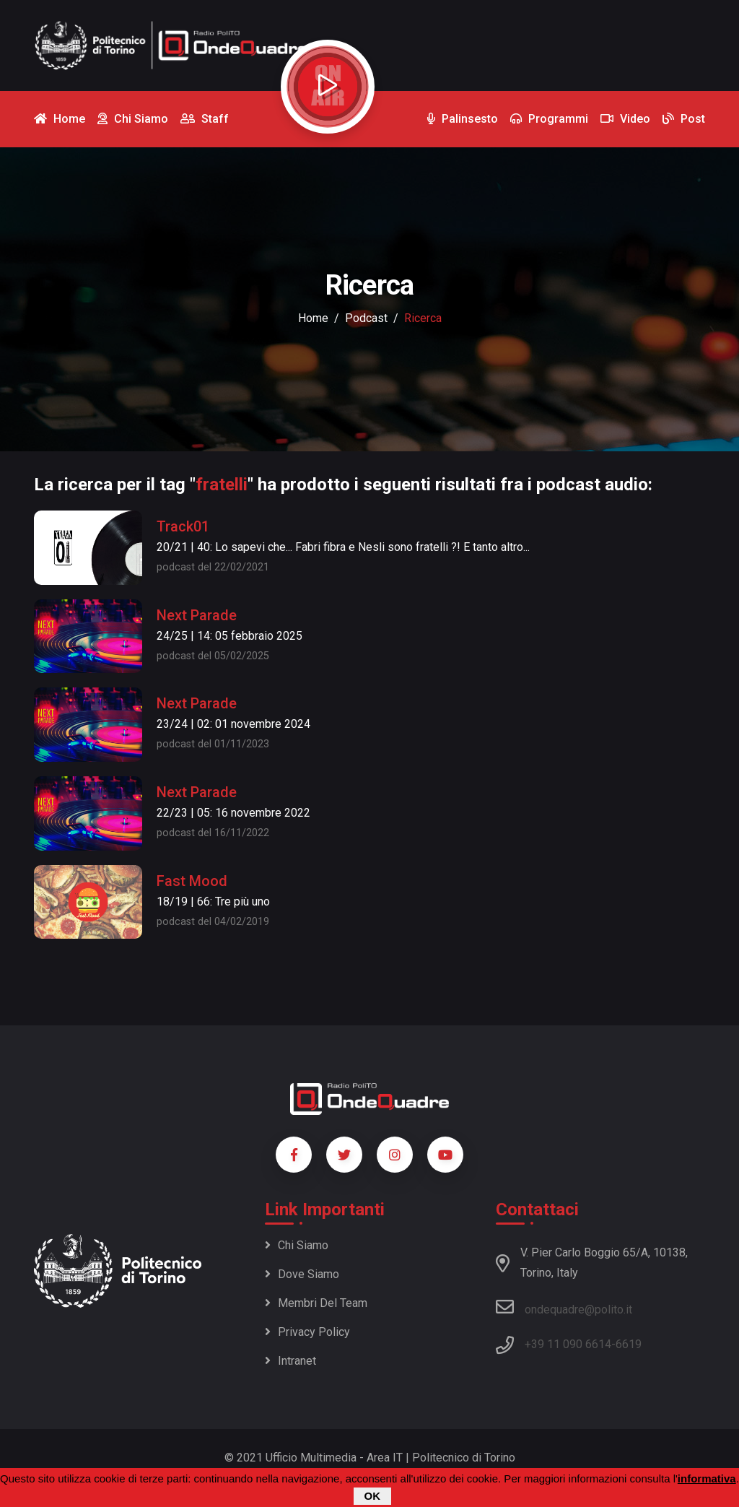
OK (372, 1497)
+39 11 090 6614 (568, 1344)
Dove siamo (302, 1274)
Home (313, 318)
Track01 (183, 526)
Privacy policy (307, 1332)
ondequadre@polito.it (564, 1307)
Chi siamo (296, 1245)
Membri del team (316, 1303)
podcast (366, 318)
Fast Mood (192, 881)
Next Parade (197, 615)
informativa (707, 1480)
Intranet (290, 1361)
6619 (629, 1344)
